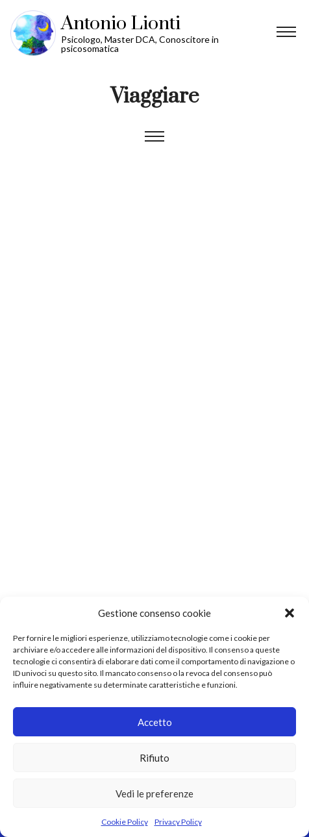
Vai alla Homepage (159, 33)
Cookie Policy (124, 822)
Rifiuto (154, 758)
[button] (289, 612)
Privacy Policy (178, 822)
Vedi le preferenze (154, 793)
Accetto (155, 722)
